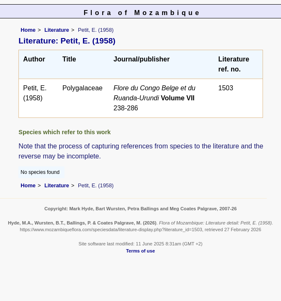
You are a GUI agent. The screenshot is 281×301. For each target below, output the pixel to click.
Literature (56, 30)
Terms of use (140, 250)
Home (28, 30)
